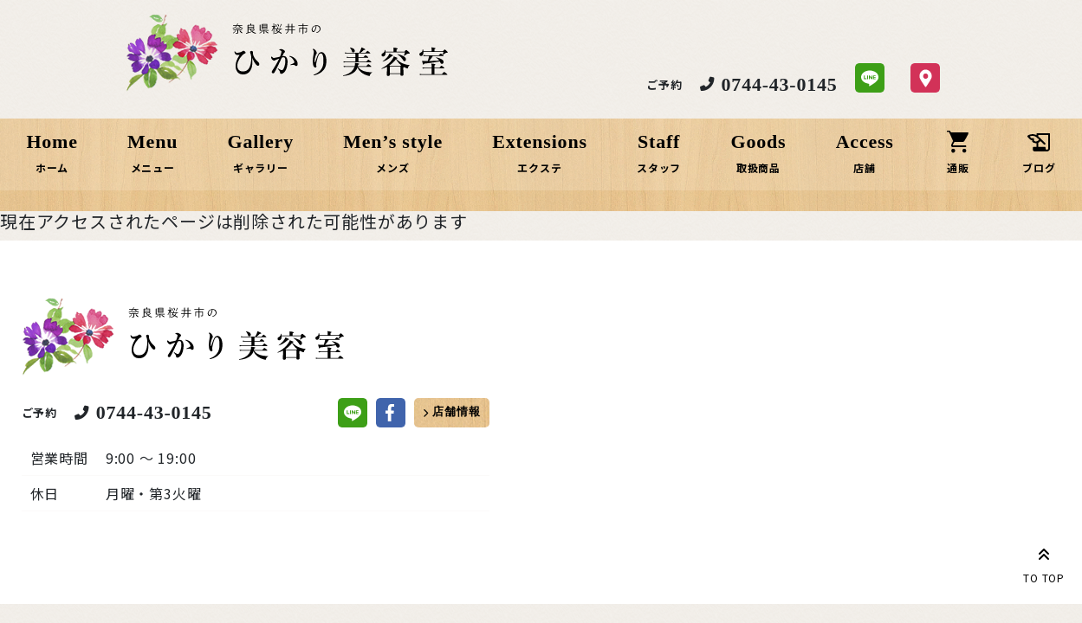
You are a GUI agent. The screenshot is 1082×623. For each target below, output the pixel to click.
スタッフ (658, 167)
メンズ (394, 167)
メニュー (155, 167)
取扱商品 (757, 167)
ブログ (1035, 167)
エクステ (540, 167)
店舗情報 (456, 417)
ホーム (56, 167)
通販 (955, 167)
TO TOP (1044, 562)
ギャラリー (262, 167)
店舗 (863, 167)
